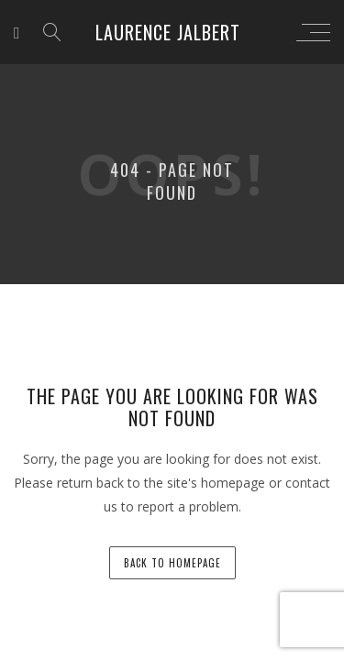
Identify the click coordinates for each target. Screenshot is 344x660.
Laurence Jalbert (167, 32)
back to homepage (172, 563)
